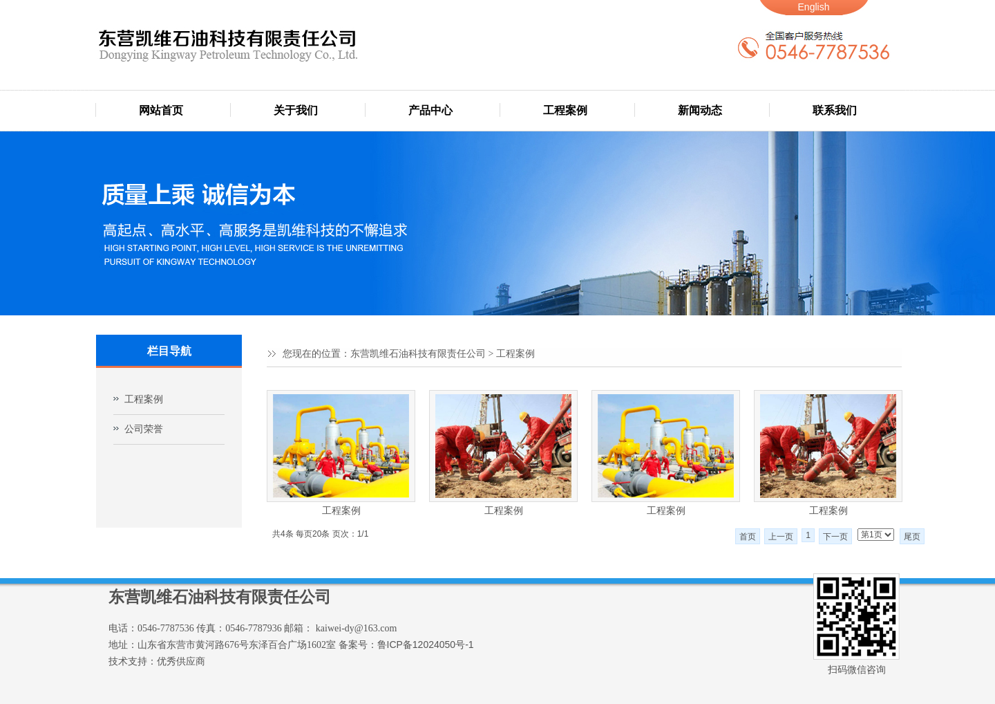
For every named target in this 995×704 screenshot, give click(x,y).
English (814, 6)
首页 (747, 536)
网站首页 (161, 110)
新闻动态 (700, 110)
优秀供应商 (181, 661)
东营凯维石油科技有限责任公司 (418, 354)
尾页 (912, 536)
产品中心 (430, 110)
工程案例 (565, 110)
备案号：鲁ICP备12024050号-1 (406, 644)
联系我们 (835, 110)
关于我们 (296, 110)
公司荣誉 (143, 429)
